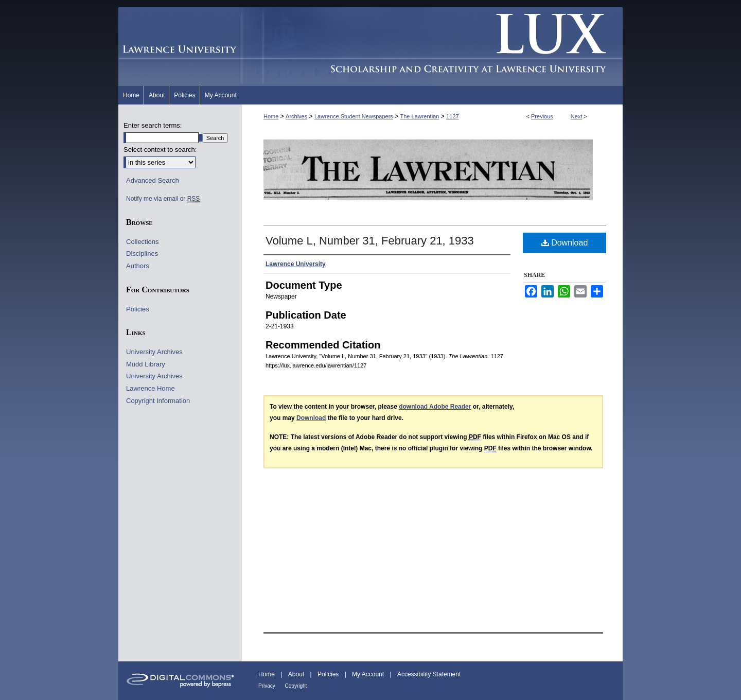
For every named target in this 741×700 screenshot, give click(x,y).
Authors (137, 266)
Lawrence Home (150, 388)
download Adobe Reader (435, 406)
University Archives (154, 352)
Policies (137, 309)
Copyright (296, 686)
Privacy (267, 686)
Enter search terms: (152, 125)
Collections (142, 242)
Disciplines (142, 253)
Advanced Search (152, 180)
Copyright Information (158, 401)
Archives (296, 116)
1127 (452, 116)
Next (577, 116)
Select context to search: (160, 149)
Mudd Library (145, 364)
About (297, 674)
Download (564, 242)
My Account (368, 674)
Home (270, 116)
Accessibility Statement (429, 674)
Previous (542, 116)
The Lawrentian (419, 116)
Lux (432, 46)
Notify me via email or (163, 198)
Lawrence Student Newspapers (353, 116)
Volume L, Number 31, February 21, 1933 (370, 240)
